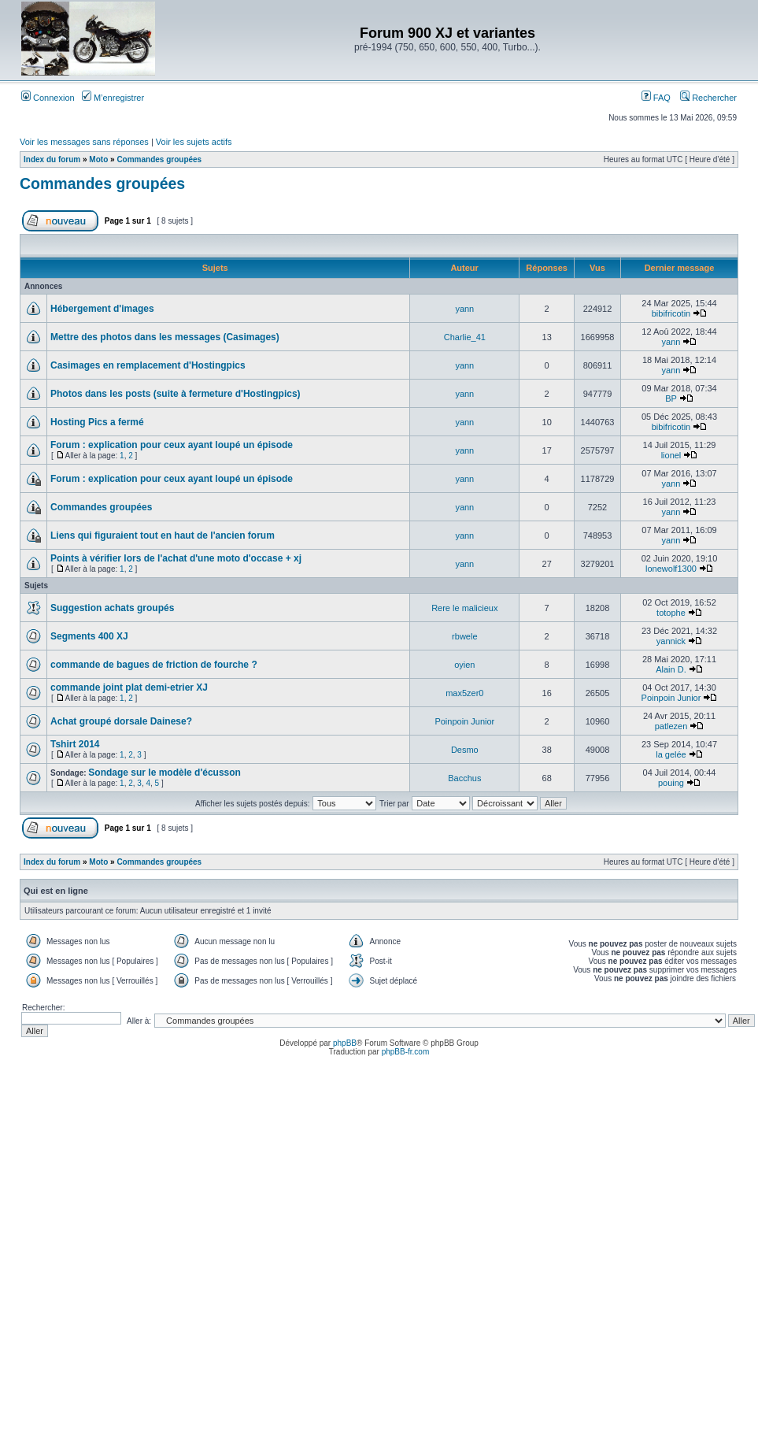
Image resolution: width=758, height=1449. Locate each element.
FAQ (656, 97)
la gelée (671, 754)
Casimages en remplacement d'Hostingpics (148, 365)
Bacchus (464, 778)
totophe (671, 612)
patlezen (671, 726)
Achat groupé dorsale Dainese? (121, 721)
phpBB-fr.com (406, 1051)
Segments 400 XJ (89, 636)
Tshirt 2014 (74, 744)
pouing (671, 783)
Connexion (48, 97)
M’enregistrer (113, 97)
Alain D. (671, 669)
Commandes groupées (159, 159)
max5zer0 (464, 693)
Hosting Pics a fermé (97, 422)
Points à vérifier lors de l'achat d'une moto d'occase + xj (175, 558)
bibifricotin (671, 313)
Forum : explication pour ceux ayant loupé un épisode (171, 444)
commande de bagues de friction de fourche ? (153, 664)
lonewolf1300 (671, 568)
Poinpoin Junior (671, 697)
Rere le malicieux (464, 608)
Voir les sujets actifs (194, 141)
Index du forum (52, 159)
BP (670, 398)
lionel (671, 455)
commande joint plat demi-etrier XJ (129, 687)
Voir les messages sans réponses (84, 141)
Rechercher (708, 97)
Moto (98, 159)
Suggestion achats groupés (112, 607)
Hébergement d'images (102, 308)
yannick (671, 641)
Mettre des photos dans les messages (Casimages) (164, 337)
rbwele (464, 636)
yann (464, 308)
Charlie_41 (465, 337)
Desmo (465, 749)
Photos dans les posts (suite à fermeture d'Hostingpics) (175, 393)
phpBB (345, 1043)
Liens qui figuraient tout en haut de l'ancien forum (162, 535)
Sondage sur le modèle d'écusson (164, 772)
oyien (464, 664)
